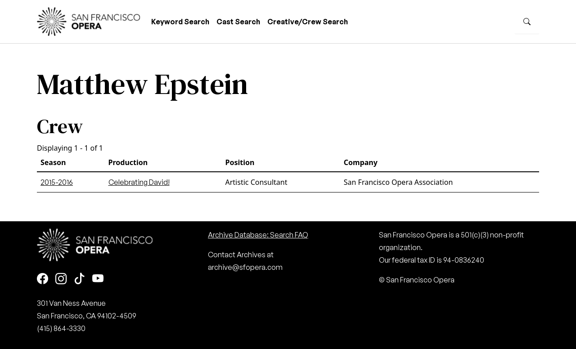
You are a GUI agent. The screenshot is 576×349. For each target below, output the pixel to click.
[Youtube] (98, 279)
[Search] (527, 21)
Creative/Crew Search (307, 21)
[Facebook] (42, 279)
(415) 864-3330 (61, 328)
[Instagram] (61, 279)
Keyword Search (180, 21)
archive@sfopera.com (245, 267)
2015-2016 (56, 182)
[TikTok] (79, 279)
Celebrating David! (139, 182)
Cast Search (238, 21)
